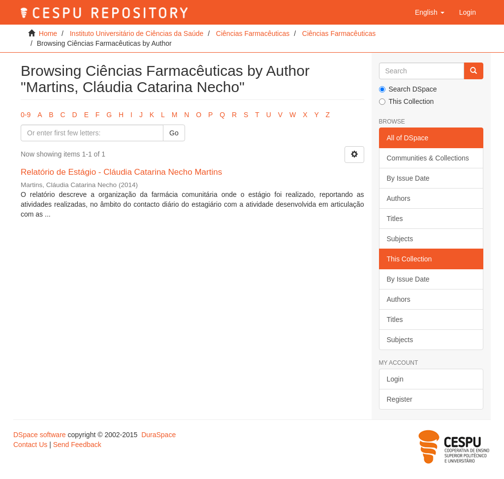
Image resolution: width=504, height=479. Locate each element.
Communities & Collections (428, 158)
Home (48, 33)
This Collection (406, 101)
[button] (430, 12)
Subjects (400, 239)
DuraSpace (158, 435)
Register (399, 399)
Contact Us (30, 444)
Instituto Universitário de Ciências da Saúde (137, 33)
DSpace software (39, 435)
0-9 (26, 115)
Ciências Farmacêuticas (252, 33)
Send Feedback (77, 444)
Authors (398, 198)
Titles (395, 219)
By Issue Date (408, 178)
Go (174, 133)
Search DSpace (408, 89)
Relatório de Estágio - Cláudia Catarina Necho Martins (121, 172)
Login (395, 379)
